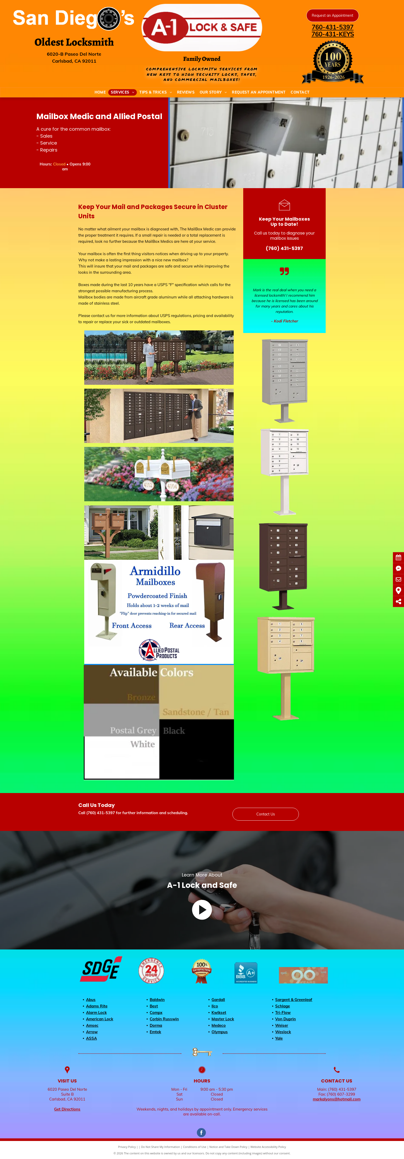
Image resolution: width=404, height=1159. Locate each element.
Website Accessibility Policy (268, 1147)
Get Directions (67, 1109)
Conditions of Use (194, 1147)
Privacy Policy (127, 1147)
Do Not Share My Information (160, 1147)
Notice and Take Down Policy (228, 1147)
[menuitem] (100, 92)
